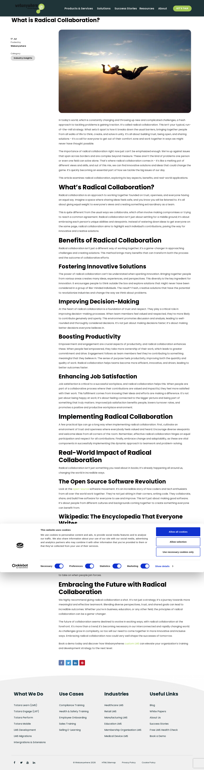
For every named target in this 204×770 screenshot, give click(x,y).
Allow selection (178, 739)
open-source (81, 493)
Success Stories (119, 9)
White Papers (158, 711)
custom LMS (132, 647)
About (161, 9)
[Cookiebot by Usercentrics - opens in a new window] (20, 764)
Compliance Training (71, 705)
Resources (144, 9)
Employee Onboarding (73, 717)
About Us (155, 717)
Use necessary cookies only (178, 749)
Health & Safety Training (74, 711)
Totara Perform (23, 717)
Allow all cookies (178, 729)
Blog (152, 705)
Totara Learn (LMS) (25, 705)
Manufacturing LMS (115, 717)
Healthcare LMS (113, 705)
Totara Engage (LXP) (26, 711)
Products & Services (68, 9)
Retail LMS (110, 711)
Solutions (95, 9)
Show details (162, 764)
